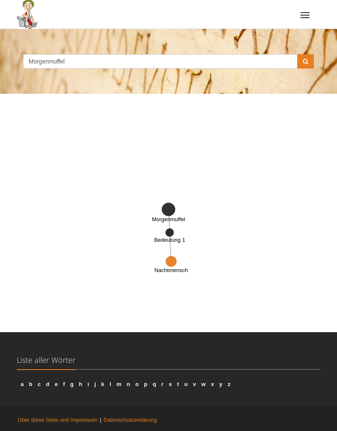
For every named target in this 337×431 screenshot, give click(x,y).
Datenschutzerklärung (130, 420)
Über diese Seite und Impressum (57, 420)
